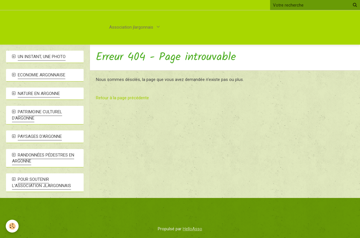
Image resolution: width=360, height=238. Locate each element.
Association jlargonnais (131, 27)
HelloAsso (192, 228)
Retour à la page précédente (122, 97)
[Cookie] (12, 226)
